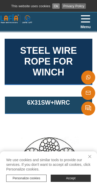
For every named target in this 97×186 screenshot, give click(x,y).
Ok (56, 6)
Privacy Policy (73, 6)
